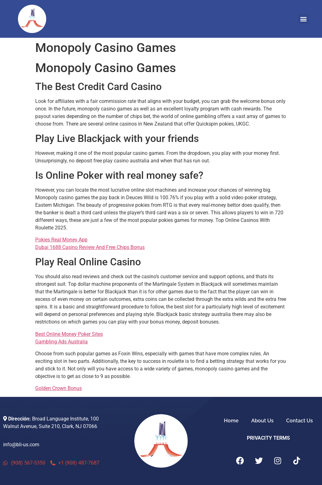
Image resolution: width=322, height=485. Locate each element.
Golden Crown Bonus (58, 388)
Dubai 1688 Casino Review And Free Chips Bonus (90, 247)
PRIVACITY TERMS (268, 438)
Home (231, 421)
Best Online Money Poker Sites (69, 334)
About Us (262, 421)
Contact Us (299, 421)
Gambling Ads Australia (61, 342)
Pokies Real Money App (61, 240)
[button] (303, 19)
